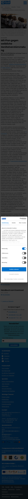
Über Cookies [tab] (22, 222)
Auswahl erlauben (14, 274)
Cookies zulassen (14, 269)
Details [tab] (14, 222)
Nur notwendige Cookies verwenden (14, 279)
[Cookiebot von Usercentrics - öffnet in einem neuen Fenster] (20, 219)
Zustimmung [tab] (5, 222)
